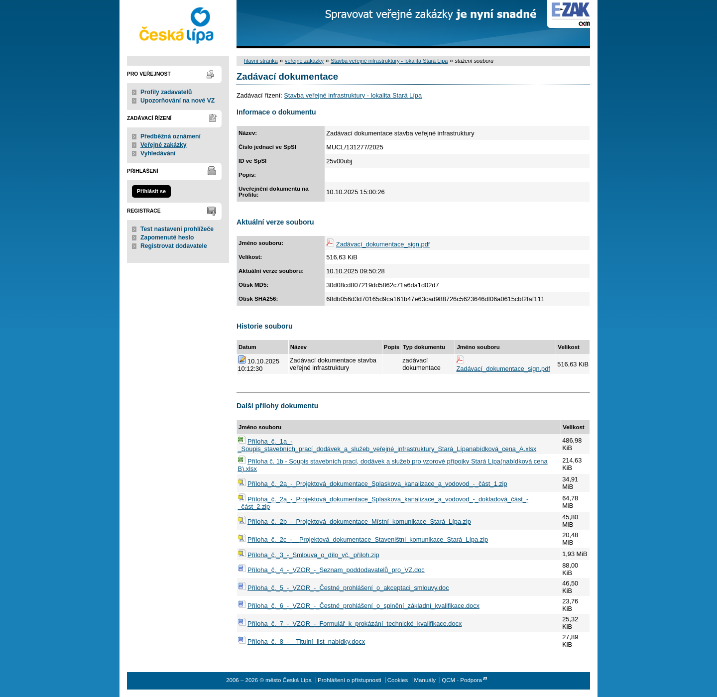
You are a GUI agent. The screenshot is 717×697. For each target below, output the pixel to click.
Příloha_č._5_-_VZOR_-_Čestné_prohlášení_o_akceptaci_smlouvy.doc (348, 587)
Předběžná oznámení (170, 136)
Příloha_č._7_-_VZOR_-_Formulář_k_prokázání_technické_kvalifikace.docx (354, 623)
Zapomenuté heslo (167, 237)
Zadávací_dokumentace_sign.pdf (383, 244)
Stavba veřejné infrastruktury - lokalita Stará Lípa (389, 61)
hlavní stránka (261, 61)
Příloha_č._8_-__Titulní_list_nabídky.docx (306, 641)
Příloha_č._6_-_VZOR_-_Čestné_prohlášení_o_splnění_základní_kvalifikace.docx (363, 605)
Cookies (397, 680)
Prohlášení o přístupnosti (349, 680)
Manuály (425, 680)
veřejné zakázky (304, 61)
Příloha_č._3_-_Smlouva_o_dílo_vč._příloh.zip (313, 555)
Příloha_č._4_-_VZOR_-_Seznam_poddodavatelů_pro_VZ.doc (336, 570)
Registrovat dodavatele (173, 245)
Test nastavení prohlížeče (177, 229)
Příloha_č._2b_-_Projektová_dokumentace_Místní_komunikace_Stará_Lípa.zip (359, 521)
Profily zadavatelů (166, 92)
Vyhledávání (158, 153)
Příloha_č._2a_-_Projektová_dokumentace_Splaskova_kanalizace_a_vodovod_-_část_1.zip (377, 483)
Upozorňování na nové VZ (177, 100)
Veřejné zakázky (163, 144)
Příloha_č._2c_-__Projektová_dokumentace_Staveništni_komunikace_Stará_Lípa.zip (367, 539)
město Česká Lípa (178, 24)
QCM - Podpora (462, 680)
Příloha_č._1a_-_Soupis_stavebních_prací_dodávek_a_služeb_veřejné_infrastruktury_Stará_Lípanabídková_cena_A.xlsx (387, 445)
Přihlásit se (151, 191)
